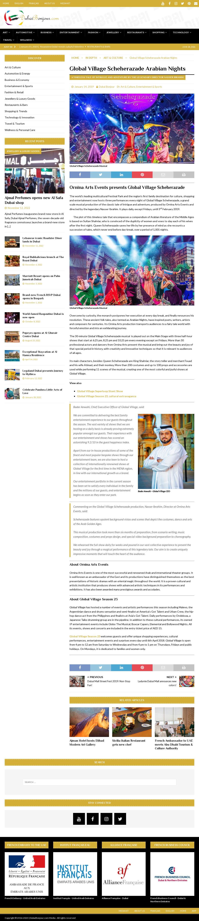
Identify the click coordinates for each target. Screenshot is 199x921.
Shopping (158, 32)
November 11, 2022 (34, 245)
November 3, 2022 (33, 283)
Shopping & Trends (16, 110)
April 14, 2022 (31, 359)
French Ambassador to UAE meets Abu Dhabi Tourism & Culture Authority (174, 744)
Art (5, 32)
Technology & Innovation (19, 117)
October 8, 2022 (32, 321)
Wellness (26, 39)
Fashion (93, 32)
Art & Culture (128, 86)
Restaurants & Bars (16, 104)
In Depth (91, 57)
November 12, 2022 (19, 207)
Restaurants (135, 32)
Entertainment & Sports (149, 86)
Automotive (24, 32)
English (19, 3)
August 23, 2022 (32, 340)
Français (34, 3)
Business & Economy (17, 79)
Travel (7, 39)
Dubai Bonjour (107, 86)
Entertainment (70, 32)
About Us (49, 3)
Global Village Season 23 (85, 635)
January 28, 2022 (33, 397)
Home (6, 3)
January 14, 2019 (84, 86)
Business (46, 32)
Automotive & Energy (17, 73)
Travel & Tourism (15, 123)
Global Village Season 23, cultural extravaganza (106, 395)
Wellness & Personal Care (20, 129)
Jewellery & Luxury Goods (20, 98)
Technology (181, 32)
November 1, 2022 (33, 302)
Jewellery (112, 32)
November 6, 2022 (33, 264)
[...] (9, 226)
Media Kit (65, 3)
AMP (194, 910)
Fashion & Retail (14, 91)
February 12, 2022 (33, 378)
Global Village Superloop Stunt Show (100, 390)
